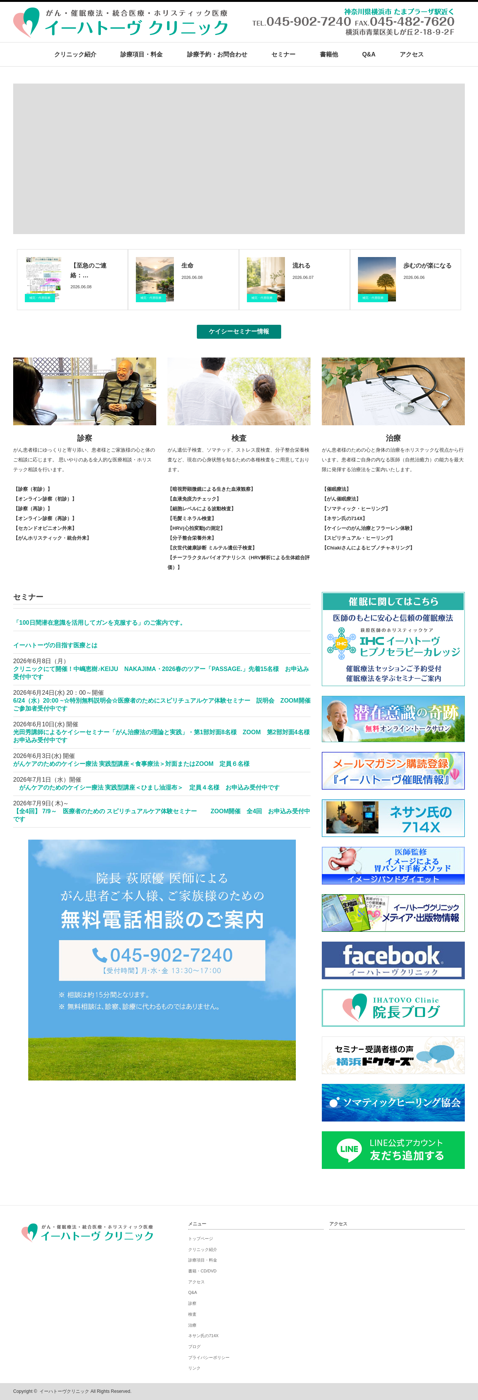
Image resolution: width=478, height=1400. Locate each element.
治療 (393, 438)
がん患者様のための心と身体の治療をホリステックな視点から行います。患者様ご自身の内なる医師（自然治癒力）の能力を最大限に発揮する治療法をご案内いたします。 (393, 459)
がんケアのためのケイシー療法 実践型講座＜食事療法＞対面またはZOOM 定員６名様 (134, 764)
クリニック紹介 (75, 54)
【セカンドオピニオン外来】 (45, 528)
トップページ (200, 1238)
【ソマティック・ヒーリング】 (356, 508)
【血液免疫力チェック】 (194, 499)
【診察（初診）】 (32, 489)
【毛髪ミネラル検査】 (191, 518)
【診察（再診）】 (32, 508)
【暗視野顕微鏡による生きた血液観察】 (211, 489)
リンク (194, 1368)
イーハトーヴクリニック (64, 1391)
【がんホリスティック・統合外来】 (52, 538)
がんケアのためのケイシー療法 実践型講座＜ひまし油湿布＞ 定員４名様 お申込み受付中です (146, 787)
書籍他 (329, 54)
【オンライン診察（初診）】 (45, 499)
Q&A (369, 54)
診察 (84, 438)
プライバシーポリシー (209, 1357)
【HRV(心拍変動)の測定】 (196, 528)
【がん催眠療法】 (341, 499)
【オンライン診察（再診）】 (45, 518)
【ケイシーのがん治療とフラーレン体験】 (368, 528)
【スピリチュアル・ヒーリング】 (358, 538)
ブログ (194, 1346)
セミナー (283, 54)
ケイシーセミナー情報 (239, 331)
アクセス (412, 54)
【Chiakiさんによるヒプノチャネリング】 (368, 548)
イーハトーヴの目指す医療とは (55, 645)
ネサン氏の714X (203, 1335)
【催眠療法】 (336, 489)
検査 (239, 438)
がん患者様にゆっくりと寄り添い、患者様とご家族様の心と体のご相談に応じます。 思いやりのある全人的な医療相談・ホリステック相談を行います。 (84, 459)
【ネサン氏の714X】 (344, 518)
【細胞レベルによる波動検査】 (201, 508)
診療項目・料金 (141, 54)
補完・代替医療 (39, 298)
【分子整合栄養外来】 (191, 538)
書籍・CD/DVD (202, 1271)
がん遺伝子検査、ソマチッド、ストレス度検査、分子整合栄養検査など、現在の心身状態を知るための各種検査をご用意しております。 (238, 459)
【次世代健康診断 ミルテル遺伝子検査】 (212, 548)
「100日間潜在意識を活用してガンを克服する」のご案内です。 (99, 622)
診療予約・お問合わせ (217, 54)
